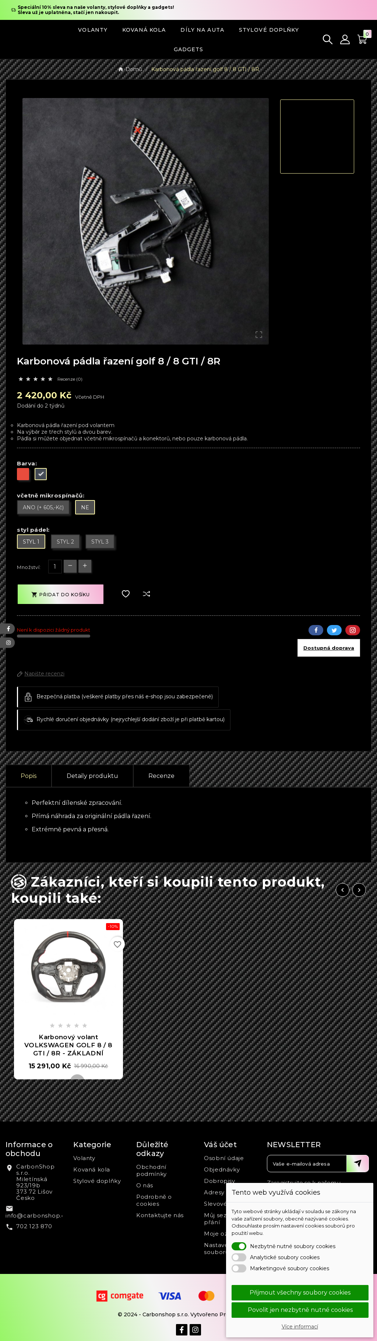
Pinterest (352, 630)
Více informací (300, 1326)
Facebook (316, 630)
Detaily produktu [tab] (92, 775)
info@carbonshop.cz (37, 1215)
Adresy (214, 1192)
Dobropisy (219, 1180)
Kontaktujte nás (160, 1215)
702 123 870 (34, 1226)
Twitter (334, 630)
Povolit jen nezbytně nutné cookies (300, 1309)
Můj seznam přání (222, 1219)
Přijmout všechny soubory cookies (300, 1292)
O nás (144, 1185)
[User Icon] (345, 39)
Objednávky (222, 1169)
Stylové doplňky (97, 1180)
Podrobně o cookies (154, 1200)
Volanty (84, 1158)
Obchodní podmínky (151, 1170)
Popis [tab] (28, 775)
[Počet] (55, 566)
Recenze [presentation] (161, 775)
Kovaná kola (91, 1169)
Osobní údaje (224, 1158)
